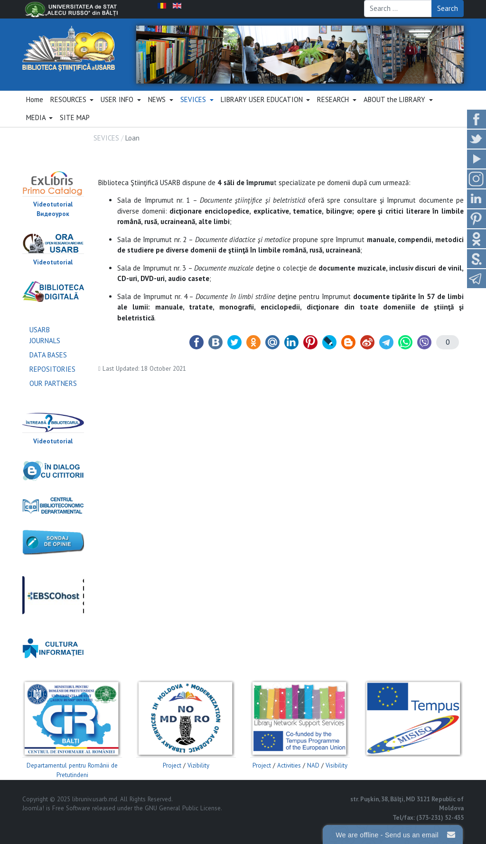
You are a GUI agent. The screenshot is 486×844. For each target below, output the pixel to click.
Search (447, 8)
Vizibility (198, 765)
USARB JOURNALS (44, 335)
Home (34, 99)
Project (172, 765)
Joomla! (33, 808)
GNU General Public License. (183, 808)
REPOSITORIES (52, 369)
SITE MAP (75, 117)
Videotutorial (53, 204)
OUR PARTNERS (53, 383)
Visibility (336, 765)
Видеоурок (53, 214)
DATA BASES (48, 354)
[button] (72, 100)
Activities (289, 765)
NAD (313, 765)
